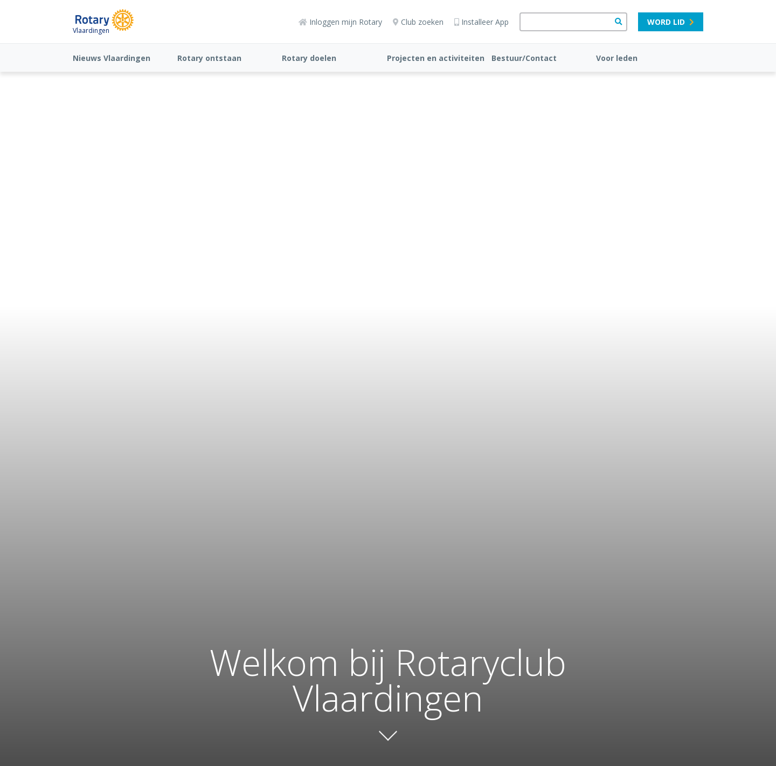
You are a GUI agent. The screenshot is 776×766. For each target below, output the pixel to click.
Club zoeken (418, 22)
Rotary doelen (309, 58)
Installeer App (481, 22)
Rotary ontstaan (209, 58)
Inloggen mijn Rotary (340, 22)
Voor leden (617, 58)
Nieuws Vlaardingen (111, 58)
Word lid (670, 22)
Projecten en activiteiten (435, 58)
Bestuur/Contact (524, 58)
